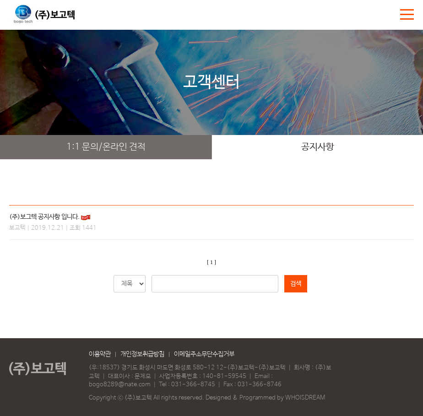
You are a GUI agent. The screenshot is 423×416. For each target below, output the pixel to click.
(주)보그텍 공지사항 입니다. (44, 217)
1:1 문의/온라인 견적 (106, 147)
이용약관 (100, 354)
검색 (295, 283)
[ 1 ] (211, 262)
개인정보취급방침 (142, 354)
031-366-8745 (193, 384)
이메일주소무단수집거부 (204, 354)
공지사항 (317, 147)
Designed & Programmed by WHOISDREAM (265, 397)
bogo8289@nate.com (120, 384)
